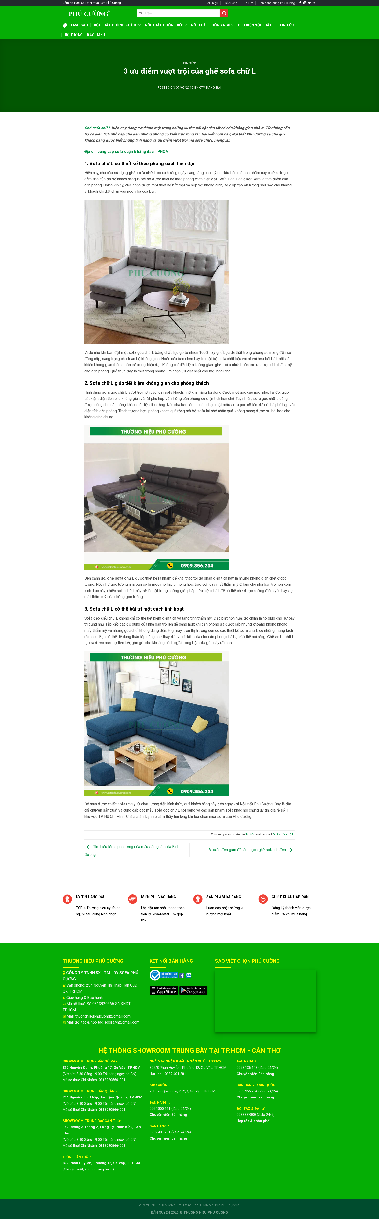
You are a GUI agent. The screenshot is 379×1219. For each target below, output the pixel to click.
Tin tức (189, 63)
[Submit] (224, 13)
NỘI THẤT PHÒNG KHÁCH (117, 25)
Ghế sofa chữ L (97, 128)
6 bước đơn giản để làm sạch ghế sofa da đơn (252, 850)
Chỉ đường (230, 3)
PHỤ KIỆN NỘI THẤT (256, 25)
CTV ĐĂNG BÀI (210, 87)
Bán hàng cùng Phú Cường (277, 3)
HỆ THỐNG (74, 35)
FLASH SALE (76, 25)
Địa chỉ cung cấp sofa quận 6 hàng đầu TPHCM (126, 151)
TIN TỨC (286, 25)
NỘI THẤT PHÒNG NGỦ (212, 25)
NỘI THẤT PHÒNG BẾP (166, 25)
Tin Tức (248, 3)
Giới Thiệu (211, 3)
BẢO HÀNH (96, 35)
